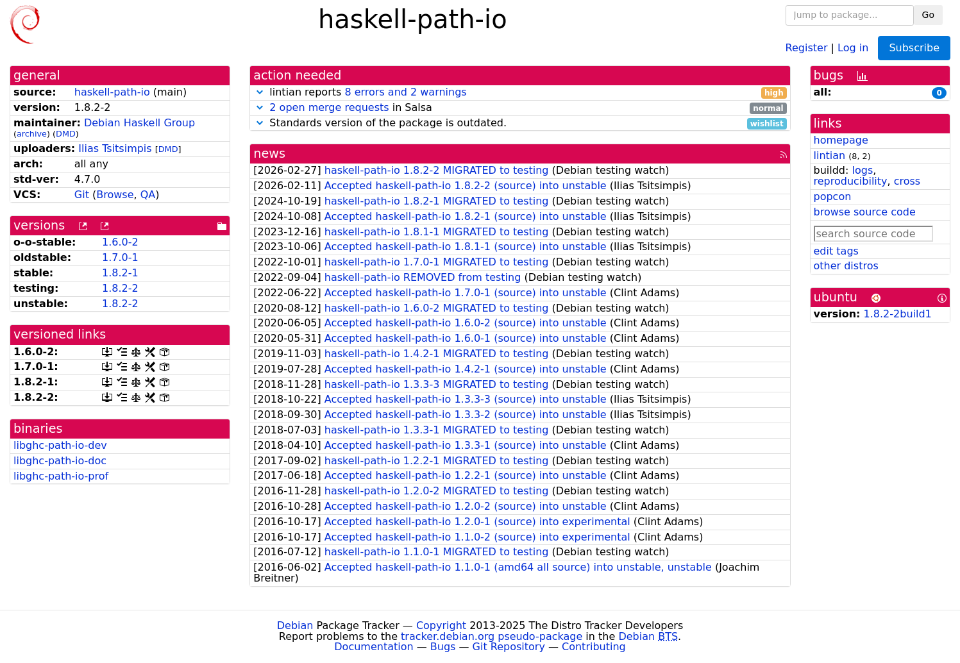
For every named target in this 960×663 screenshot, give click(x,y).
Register (807, 47)
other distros (846, 266)
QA (148, 195)
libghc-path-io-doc (59, 461)
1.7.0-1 (120, 257)
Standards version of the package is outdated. (519, 123)
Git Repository (509, 647)
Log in (853, 47)
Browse (114, 195)
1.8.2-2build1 (898, 314)
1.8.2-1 (120, 273)
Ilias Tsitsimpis (114, 148)
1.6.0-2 (120, 242)
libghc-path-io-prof (60, 476)
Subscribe (914, 48)
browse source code (865, 212)
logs (862, 170)
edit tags (836, 251)
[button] (260, 92)
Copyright (441, 625)
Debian (295, 625)
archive (32, 133)
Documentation (373, 647)
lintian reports (519, 92)
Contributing (594, 647)
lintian (830, 155)
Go (928, 15)
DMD (66, 133)
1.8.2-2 (120, 288)
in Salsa (519, 108)
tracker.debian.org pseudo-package (491, 636)
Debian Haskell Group (139, 123)
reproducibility (851, 181)
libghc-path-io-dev (60, 445)
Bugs (443, 647)
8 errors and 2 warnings (405, 92)
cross (907, 181)
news (269, 153)
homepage (841, 140)
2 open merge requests (329, 107)
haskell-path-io (112, 92)
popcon (833, 196)
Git (81, 195)
